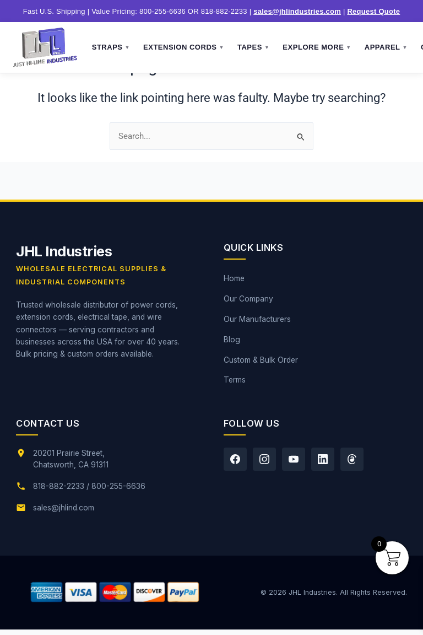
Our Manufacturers (257, 319)
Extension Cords (183, 47)
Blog (232, 339)
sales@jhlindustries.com (297, 11)
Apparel (386, 47)
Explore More (317, 47)
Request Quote (373, 11)
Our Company (248, 298)
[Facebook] (235, 459)
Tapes (253, 47)
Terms (235, 379)
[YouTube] (293, 459)
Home (234, 278)
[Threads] (352, 459)
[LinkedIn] (322, 459)
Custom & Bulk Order (261, 360)
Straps (111, 47)
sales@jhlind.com (63, 507)
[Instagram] (264, 459)
